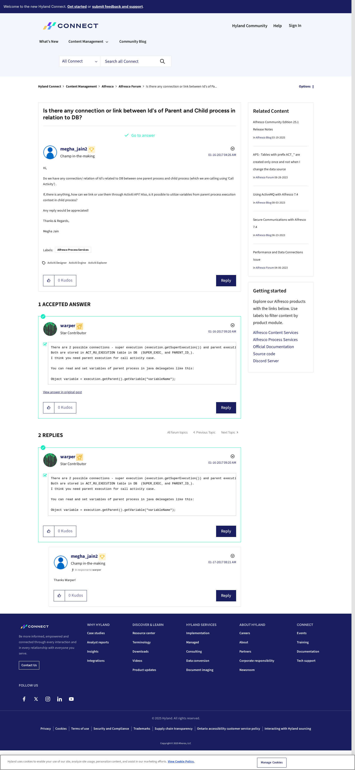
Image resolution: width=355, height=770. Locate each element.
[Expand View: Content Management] (107, 41)
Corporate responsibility (256, 660)
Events (302, 633)
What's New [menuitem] (48, 41)
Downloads (141, 651)
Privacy (45, 728)
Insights (92, 651)
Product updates (144, 670)
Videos (137, 660)
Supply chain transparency (174, 728)
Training (303, 642)
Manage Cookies (272, 763)
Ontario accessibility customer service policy (228, 728)
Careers (244, 633)
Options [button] (305, 86)
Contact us (29, 665)
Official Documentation (273, 347)
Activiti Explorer (97, 263)
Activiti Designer (57, 263)
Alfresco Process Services (73, 250)
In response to (88, 570)
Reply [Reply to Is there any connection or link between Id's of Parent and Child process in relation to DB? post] (226, 280)
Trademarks (141, 728)
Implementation (198, 633)
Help (277, 26)
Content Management (81, 86)
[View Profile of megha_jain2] (73, 149)
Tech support (306, 660)
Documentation (308, 651)
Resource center (144, 633)
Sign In (295, 26)
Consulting (194, 651)
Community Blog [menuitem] (132, 41)
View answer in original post (62, 392)
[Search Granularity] (79, 61)
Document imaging (199, 670)
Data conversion (197, 660)
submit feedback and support (117, 6)
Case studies (96, 633)
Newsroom (247, 670)
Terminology (142, 642)
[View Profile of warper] (67, 325)
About (243, 642)
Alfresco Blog (263, 138)
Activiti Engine (77, 263)
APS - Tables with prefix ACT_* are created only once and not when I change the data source (276, 162)
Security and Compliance (111, 728)
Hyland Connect (49, 86)
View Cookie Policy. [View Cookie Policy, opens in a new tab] (181, 762)
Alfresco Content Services (275, 333)
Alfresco (108, 86)
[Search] (135, 61)
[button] (48, 280)
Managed (192, 642)
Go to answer (143, 135)
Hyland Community (249, 26)
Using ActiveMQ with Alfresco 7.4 (275, 194)
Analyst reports (98, 642)
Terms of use (80, 728)
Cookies (61, 728)
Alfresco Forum (130, 86)
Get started (77, 6)
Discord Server (266, 361)
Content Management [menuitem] (86, 41)
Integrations (96, 660)
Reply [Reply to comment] (226, 408)
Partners (245, 651)
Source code (264, 354)
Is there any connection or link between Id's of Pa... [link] (181, 86)
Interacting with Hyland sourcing (288, 728)
